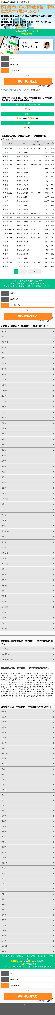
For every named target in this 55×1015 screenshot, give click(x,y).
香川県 (4, 899)
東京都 (4, 748)
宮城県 (4, 727)
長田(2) (4, 401)
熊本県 (4, 930)
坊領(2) (4, 428)
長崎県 (4, 925)
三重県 (4, 826)
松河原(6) (5, 607)
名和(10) (4, 585)
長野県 (4, 790)
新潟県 (4, 795)
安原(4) (4, 450)
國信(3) (4, 358)
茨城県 (4, 769)
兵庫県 (4, 847)
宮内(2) (4, 434)
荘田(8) (4, 369)
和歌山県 (5, 863)
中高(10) (4, 407)
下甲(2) (4, 520)
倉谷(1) (4, 488)
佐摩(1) (4, 363)
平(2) (3, 412)
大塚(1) (4, 466)
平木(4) (4, 417)
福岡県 (4, 915)
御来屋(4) (5, 612)
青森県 (4, 717)
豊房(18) (4, 396)
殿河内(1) (5, 564)
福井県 (4, 810)
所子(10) (4, 390)
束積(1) (4, 558)
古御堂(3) (5, 499)
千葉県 (4, 758)
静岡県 (4, 831)
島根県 (4, 873)
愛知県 (4, 816)
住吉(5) (4, 526)
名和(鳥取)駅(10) (7, 659)
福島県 (4, 743)
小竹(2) (4, 493)
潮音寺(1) (5, 553)
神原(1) (4, 347)
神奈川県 (5, 753)
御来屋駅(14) (6, 654)
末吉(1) (4, 380)
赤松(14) (4, 331)
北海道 (4, 712)
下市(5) (4, 515)
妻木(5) (4, 439)
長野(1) (4, 580)
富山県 (4, 800)
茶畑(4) (4, 547)
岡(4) (3, 472)
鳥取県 (4, 868)
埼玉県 (4, 764)
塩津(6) (4, 509)
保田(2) (4, 444)
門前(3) (4, 623)
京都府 (4, 842)
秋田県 (4, 732)
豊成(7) (4, 574)
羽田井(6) (5, 596)
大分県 (4, 936)
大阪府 (4, 837)
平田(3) (4, 423)
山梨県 (4, 784)
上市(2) (4, 461)
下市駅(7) (5, 649)
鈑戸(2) (4, 385)
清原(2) (4, 352)
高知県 (4, 909)
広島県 (4, 883)
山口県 (4, 889)
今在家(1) (5, 342)
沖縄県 (4, 951)
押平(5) (4, 477)
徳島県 (4, 894)
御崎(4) (4, 618)
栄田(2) (4, 504)
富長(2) (4, 569)
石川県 (4, 805)
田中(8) (4, 542)
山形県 (4, 738)
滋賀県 (4, 857)
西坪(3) (4, 591)
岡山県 (4, 878)
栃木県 (4, 774)
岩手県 (4, 722)
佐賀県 (4, 920)
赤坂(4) (4, 455)
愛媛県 (4, 904)
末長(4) (4, 374)
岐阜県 (4, 821)
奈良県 (4, 852)
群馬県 (4, 779)
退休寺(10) (5, 531)
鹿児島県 (5, 946)
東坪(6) (4, 601)
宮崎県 (4, 941)
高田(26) (4, 536)
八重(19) (4, 628)
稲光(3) (4, 336)
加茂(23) (4, 482)
